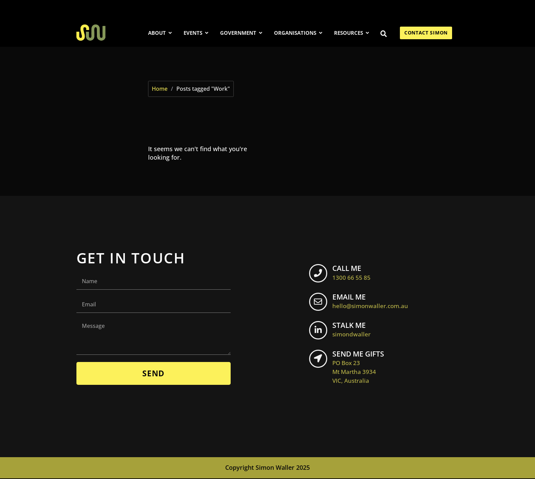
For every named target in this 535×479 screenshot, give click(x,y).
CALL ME (355, 272)
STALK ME (355, 330)
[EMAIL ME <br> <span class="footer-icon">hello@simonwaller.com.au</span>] (320, 304)
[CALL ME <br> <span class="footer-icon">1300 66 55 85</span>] (320, 275)
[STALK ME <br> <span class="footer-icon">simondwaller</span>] (320, 333)
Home (160, 88)
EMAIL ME (374, 301)
